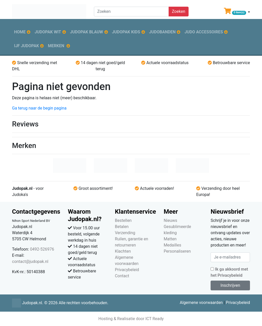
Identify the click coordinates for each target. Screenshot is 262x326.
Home (20, 31)
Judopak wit (48, 31)
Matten (170, 238)
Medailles (172, 245)
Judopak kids (126, 31)
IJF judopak (26, 45)
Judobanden (162, 31)
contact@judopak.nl (30, 261)
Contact (122, 275)
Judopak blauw (86, 31)
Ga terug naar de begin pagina (39, 108)
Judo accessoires (203, 31)
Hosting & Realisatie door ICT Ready (130, 318)
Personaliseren (177, 251)
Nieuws (170, 220)
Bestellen (123, 220)
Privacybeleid (127, 269)
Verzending (125, 232)
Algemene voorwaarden (201, 302)
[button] (237, 12)
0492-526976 (42, 249)
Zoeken (178, 11)
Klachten (123, 251)
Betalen (122, 226)
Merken (56, 45)
